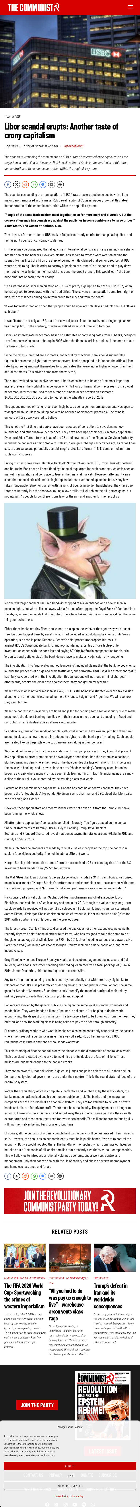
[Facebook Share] (7, 184)
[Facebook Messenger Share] (42, 184)
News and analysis (77, 1277)
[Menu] (130, 7)
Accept (70, 1465)
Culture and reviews (16, 1277)
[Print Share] (60, 184)
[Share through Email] (51, 184)
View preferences (70, 1486)
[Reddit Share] (25, 184)
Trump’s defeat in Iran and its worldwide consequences (110, 1296)
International (73, 145)
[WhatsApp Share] (34, 184)
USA (51, 1283)
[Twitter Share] (16, 184)
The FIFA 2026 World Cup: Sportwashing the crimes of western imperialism (24, 1296)
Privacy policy (76, 1496)
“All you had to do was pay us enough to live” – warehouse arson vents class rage (70, 1304)
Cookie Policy (61, 1496)
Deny (70, 1475)
